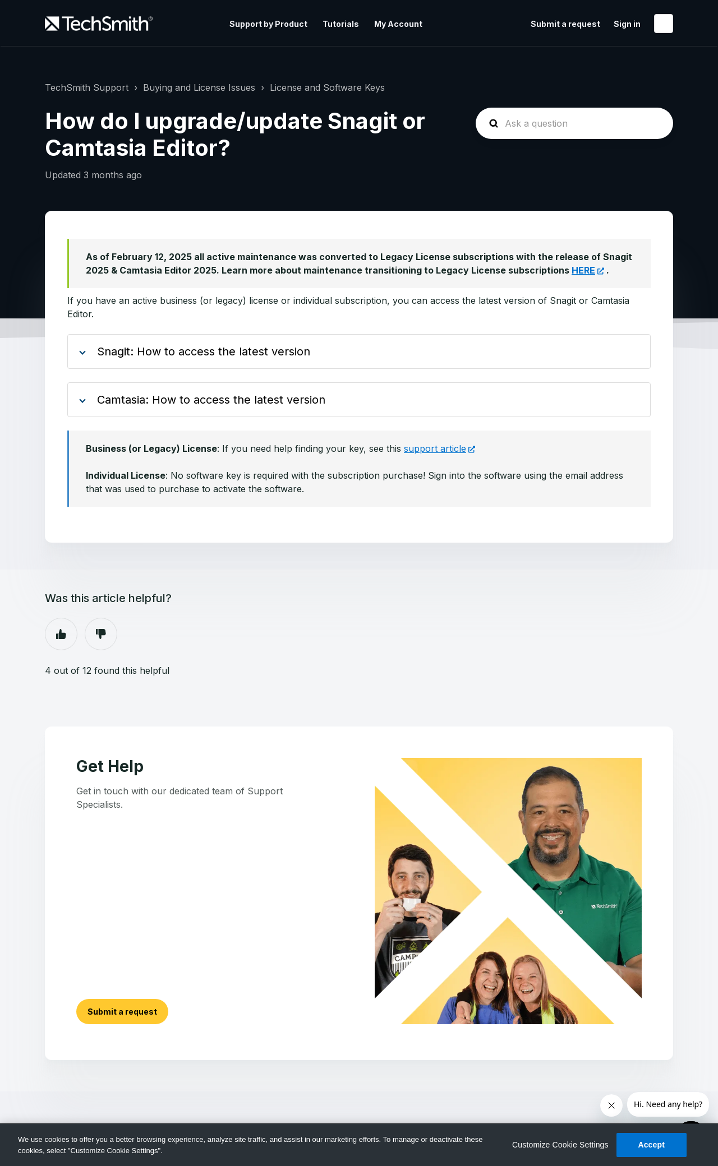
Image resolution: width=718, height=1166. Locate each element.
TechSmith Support (86, 87)
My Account (398, 24)
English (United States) (663, 23)
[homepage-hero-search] (574, 123)
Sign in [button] (627, 24)
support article (435, 448)
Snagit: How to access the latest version (203, 351)
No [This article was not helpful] (101, 634)
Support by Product (268, 24)
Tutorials (341, 24)
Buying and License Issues (199, 87)
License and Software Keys (327, 87)
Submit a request (565, 24)
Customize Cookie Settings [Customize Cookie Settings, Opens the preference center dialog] (560, 1144)
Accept (651, 1144)
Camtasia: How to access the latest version (211, 399)
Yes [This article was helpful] (61, 634)
